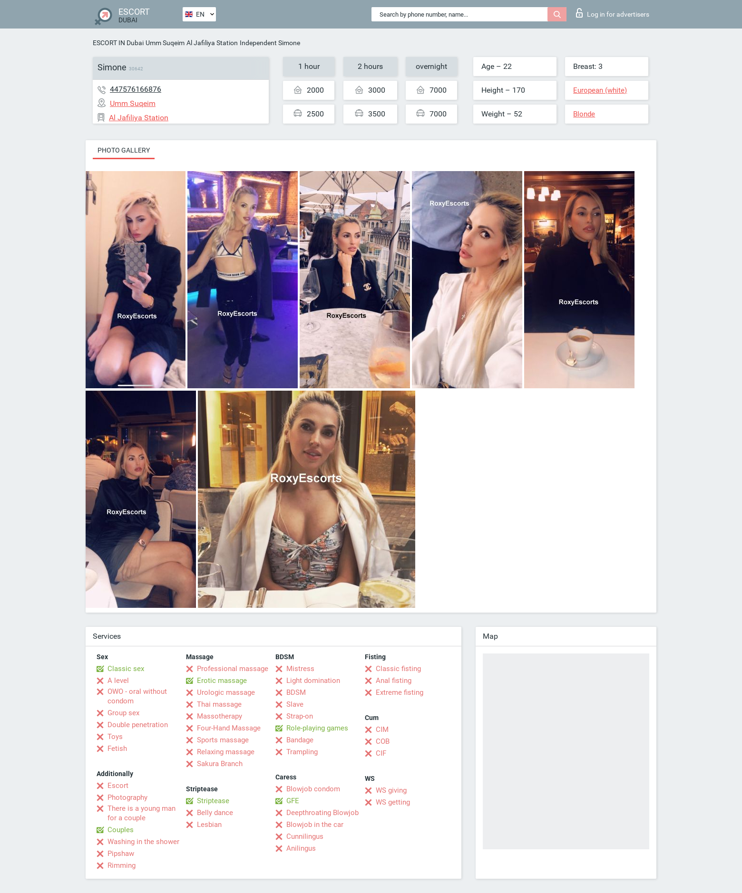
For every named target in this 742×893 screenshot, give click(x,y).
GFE (292, 801)
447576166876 (135, 89)
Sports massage (223, 740)
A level (118, 680)
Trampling (302, 752)
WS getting (393, 802)
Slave (294, 704)
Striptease (213, 801)
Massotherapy (219, 716)
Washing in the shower (143, 841)
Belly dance (215, 812)
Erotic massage (222, 680)
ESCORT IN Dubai (118, 43)
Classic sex (125, 668)
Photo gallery (124, 150)
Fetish (117, 748)
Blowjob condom (313, 789)
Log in (612, 13)
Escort (117, 785)
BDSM (296, 692)
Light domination (313, 680)
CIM (382, 729)
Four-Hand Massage (229, 728)
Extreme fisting (399, 692)
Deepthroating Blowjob (322, 812)
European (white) (600, 90)
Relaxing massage (225, 752)
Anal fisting (393, 680)
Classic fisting (398, 668)
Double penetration (137, 724)
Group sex (123, 713)
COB (383, 741)
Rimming (121, 865)
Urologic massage (226, 692)
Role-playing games (317, 728)
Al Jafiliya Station (212, 43)
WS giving (391, 790)
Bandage (299, 740)
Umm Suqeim (165, 43)
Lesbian (209, 824)
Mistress (300, 668)
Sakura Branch (220, 763)
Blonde (584, 114)
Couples (120, 830)
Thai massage (219, 704)
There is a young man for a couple (141, 813)
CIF (381, 753)
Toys (115, 736)
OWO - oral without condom (137, 696)
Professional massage (232, 668)
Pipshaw (120, 853)
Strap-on (299, 716)
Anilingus (301, 848)
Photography (127, 797)
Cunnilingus (304, 836)
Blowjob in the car (314, 824)
